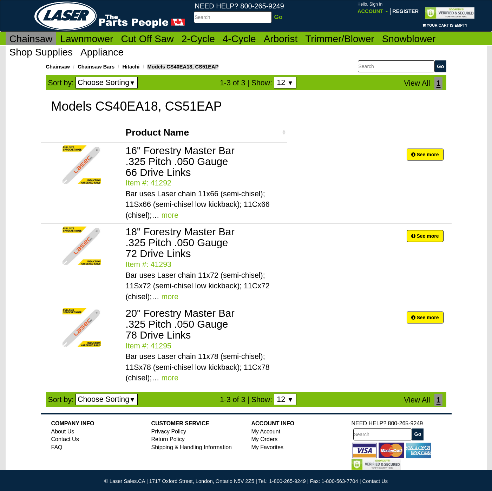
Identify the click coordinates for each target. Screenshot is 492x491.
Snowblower (409, 38)
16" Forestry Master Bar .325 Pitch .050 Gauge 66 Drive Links (180, 161)
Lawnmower (86, 38)
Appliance (102, 52)
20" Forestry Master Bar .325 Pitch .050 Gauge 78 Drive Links (180, 324)
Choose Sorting (107, 82)
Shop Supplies (41, 52)
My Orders (264, 439)
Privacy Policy (168, 431)
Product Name (157, 132)
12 (285, 82)
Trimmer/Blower (339, 38)
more (169, 215)
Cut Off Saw (147, 38)
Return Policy (168, 439)
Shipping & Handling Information (191, 447)
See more (425, 154)
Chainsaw (31, 38)
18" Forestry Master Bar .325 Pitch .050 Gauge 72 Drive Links (180, 242)
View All (417, 83)
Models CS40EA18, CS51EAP (183, 67)
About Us (62, 431)
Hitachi (130, 67)
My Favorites (267, 447)
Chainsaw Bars (96, 67)
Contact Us (65, 439)
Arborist (280, 38)
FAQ (57, 447)
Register (405, 11)
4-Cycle (239, 38)
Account (372, 8)
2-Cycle (198, 38)
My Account (266, 431)
